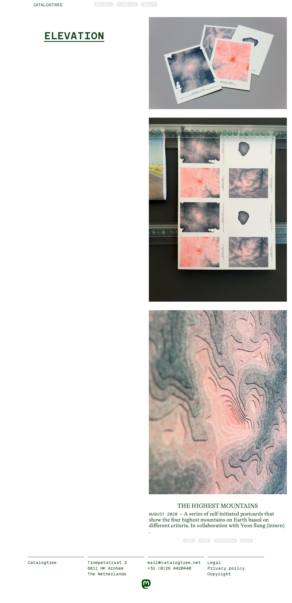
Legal (214, 562)
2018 (189, 540)
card (204, 540)
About (149, 4)
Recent (103, 4)
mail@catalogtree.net (174, 562)
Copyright (219, 573)
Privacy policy (226, 568)
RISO (246, 540)
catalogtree (48, 4)
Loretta (127, 4)
